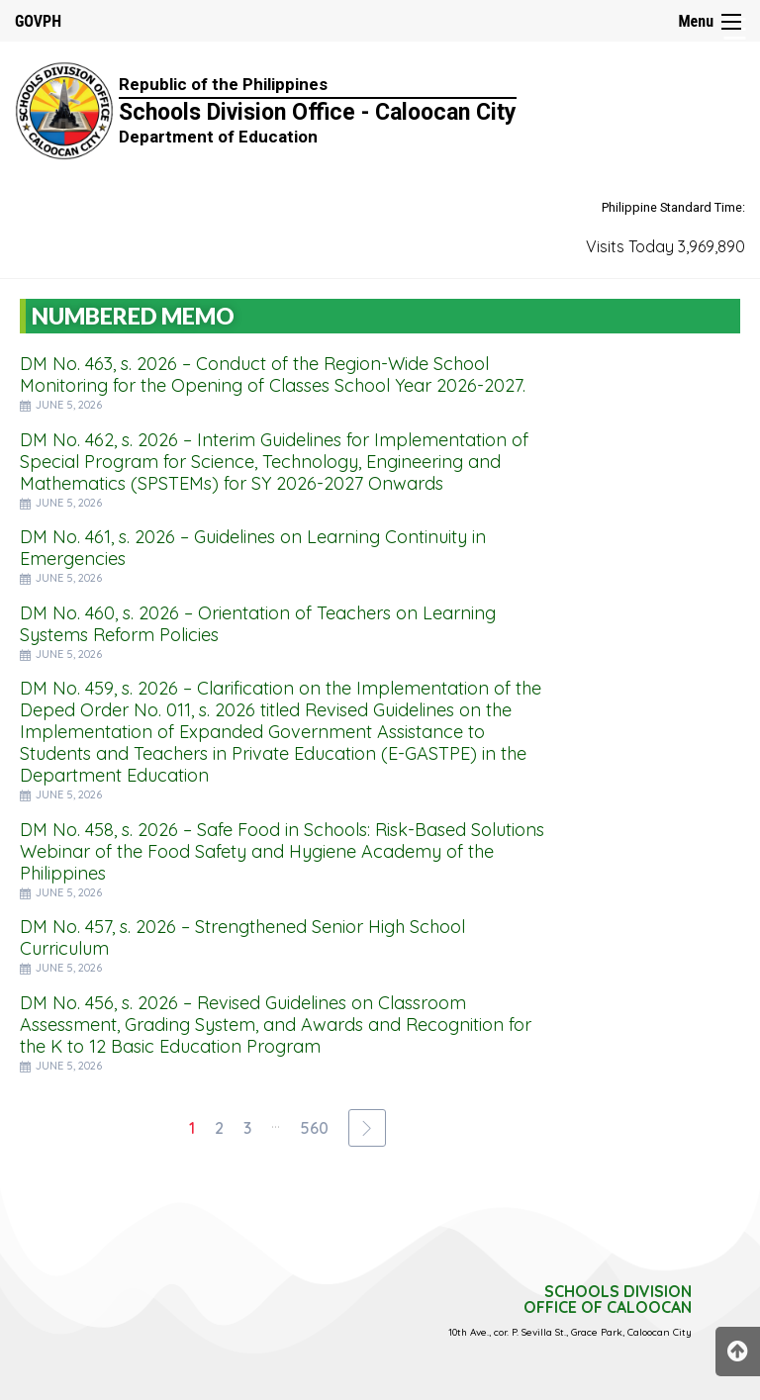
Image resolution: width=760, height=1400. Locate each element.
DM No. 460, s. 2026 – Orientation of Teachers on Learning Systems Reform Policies (258, 624)
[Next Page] (367, 1128)
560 (314, 1128)
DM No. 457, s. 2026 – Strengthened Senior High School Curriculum (242, 937)
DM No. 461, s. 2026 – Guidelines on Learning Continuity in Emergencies (253, 547)
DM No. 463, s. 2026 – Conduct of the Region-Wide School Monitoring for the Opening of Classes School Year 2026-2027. (272, 374)
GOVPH (38, 21)
